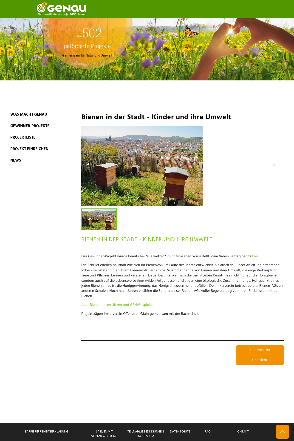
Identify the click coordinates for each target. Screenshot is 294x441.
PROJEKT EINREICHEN (29, 149)
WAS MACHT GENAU (28, 114)
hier (255, 256)
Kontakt (242, 431)
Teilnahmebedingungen (145, 431)
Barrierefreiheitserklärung (46, 431)
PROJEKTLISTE (22, 137)
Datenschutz (180, 431)
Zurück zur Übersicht (259, 355)
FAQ (208, 431)
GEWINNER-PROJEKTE (29, 126)
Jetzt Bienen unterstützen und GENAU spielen (117, 305)
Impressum (145, 436)
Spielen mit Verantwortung (104, 434)
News (15, 160)
